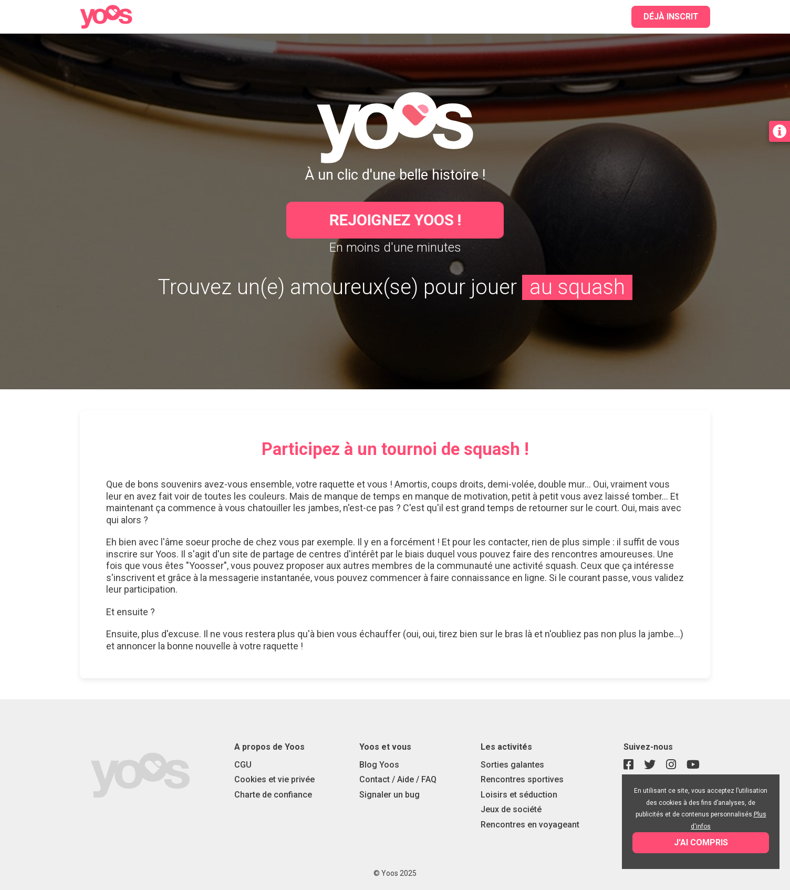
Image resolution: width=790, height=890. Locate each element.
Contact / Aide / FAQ (397, 779)
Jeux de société (511, 809)
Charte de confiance (273, 795)
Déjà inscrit (671, 17)
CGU (243, 765)
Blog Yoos (379, 765)
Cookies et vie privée (274, 779)
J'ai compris (701, 842)
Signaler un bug (389, 795)
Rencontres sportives (522, 779)
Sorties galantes (512, 765)
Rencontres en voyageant (530, 825)
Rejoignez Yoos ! (395, 220)
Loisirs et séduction (519, 795)
